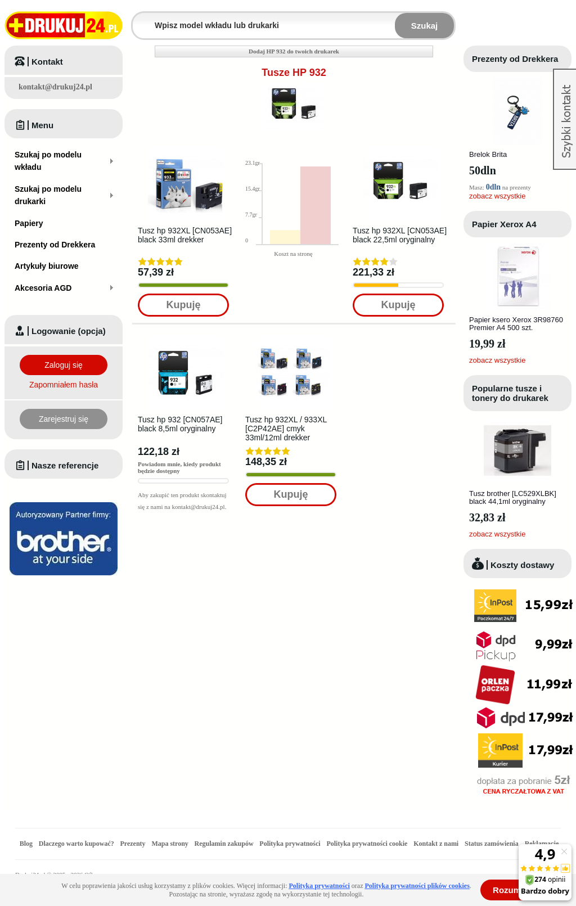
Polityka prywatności (289, 844)
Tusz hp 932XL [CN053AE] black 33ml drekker (185, 235)
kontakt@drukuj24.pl (55, 87)
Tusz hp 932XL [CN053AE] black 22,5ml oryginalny (400, 235)
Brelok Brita (488, 154)
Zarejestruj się (63, 418)
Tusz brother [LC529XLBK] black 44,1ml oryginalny (512, 497)
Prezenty (133, 844)
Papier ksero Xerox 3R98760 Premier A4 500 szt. (516, 323)
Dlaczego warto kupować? (76, 844)
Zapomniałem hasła (63, 384)
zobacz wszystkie (497, 196)
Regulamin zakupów (224, 844)
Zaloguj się (63, 364)
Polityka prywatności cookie (366, 844)
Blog (26, 844)
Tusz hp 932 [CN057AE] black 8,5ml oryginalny (180, 424)
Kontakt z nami (435, 844)
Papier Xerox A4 (504, 224)
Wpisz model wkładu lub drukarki (139, 19)
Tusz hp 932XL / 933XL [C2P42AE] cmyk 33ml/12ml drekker (286, 428)
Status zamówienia (492, 844)
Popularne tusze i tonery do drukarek (510, 393)
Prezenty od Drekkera (515, 59)
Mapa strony (169, 844)
